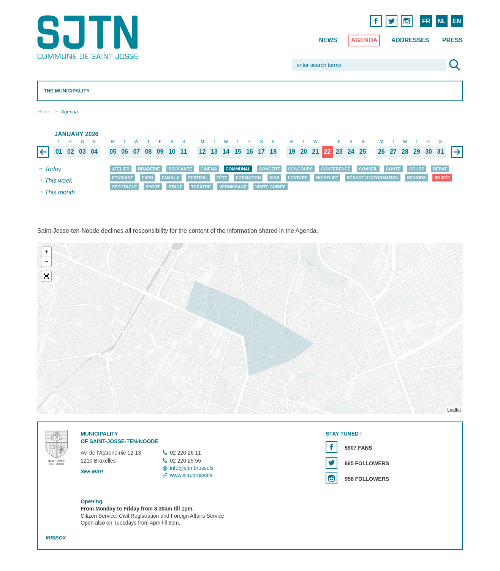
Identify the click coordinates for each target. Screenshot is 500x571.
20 (303, 151)
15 (237, 151)
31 (440, 151)
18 (273, 151)
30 (428, 151)
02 (70, 151)
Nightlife (327, 177)
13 (214, 151)
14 (226, 151)
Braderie (149, 169)
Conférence (335, 169)
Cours (416, 169)
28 (405, 151)
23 (339, 151)
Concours (300, 169)
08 (148, 151)
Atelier (121, 169)
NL (441, 21)
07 (136, 151)
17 (261, 151)
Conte (393, 169)
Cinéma (209, 169)
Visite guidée (270, 187)
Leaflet (454, 410)
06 (124, 151)
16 (249, 151)
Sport (153, 187)
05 (112, 151)
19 (291, 151)
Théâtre (201, 187)
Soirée (442, 177)
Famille (171, 177)
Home (44, 112)
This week (58, 181)
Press (452, 40)
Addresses (410, 40)
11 (183, 151)
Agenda (364, 40)
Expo (147, 177)
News (328, 40)
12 (202, 151)
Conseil (368, 169)
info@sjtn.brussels (192, 468)
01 (58, 151)
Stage (175, 187)
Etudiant (122, 177)
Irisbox (56, 538)
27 (393, 151)
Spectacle (124, 187)
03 (82, 151)
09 (160, 151)
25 (362, 151)
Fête (222, 177)
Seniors (416, 177)
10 (172, 151)
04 (94, 151)
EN (457, 21)
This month (60, 192)
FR (426, 21)
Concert (269, 169)
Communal (238, 169)
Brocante (180, 169)
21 (315, 151)
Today (53, 169)
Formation (248, 177)
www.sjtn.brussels (191, 475)
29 (416, 151)
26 (381, 151)
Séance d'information (373, 177)
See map (92, 471)
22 (327, 151)
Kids (274, 177)
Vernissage (233, 187)
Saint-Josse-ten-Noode (89, 37)
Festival (198, 177)
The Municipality (67, 91)
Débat (440, 169)
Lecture (298, 177)
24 (351, 151)
